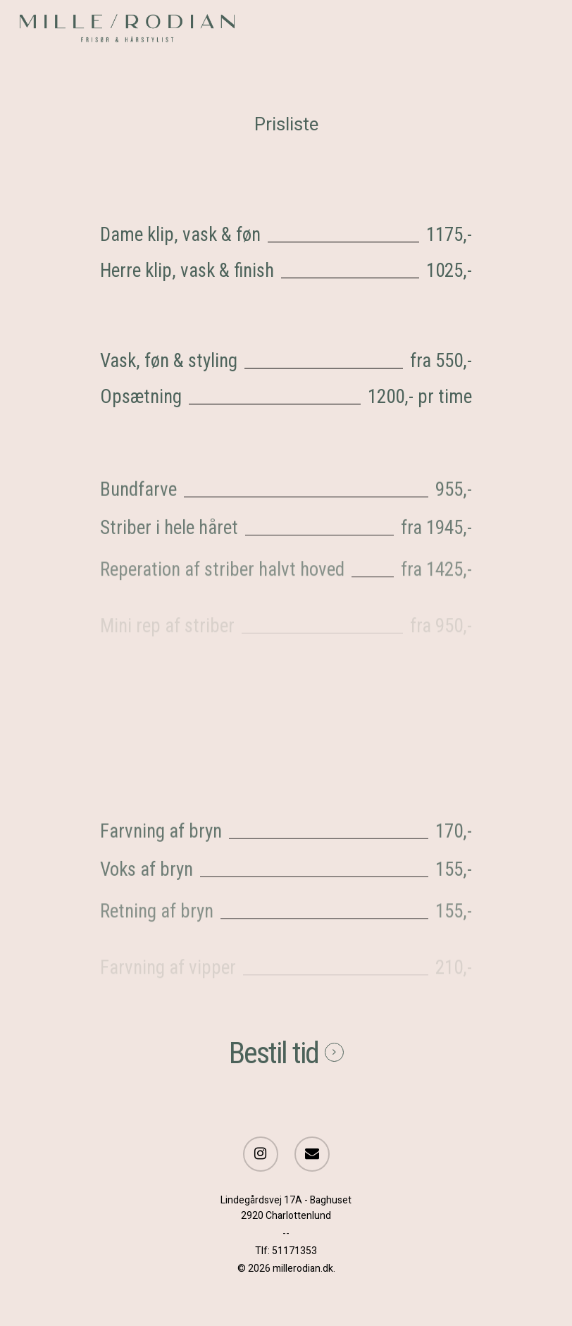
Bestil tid (273, 1053)
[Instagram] (260, 1155)
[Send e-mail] (312, 1155)
